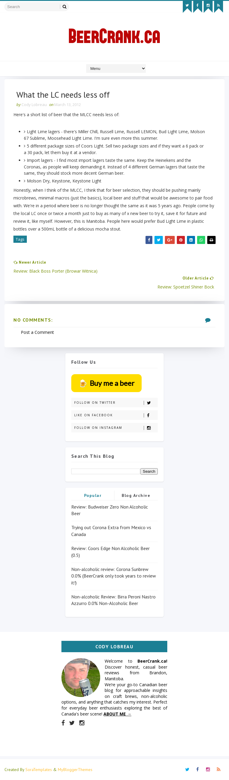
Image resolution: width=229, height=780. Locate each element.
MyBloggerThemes (75, 769)
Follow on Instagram (115, 428)
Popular (93, 495)
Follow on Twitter (115, 402)
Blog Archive (136, 495)
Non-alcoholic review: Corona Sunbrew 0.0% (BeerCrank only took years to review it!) (113, 576)
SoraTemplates (38, 769)
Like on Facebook (115, 415)
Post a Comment (37, 332)
